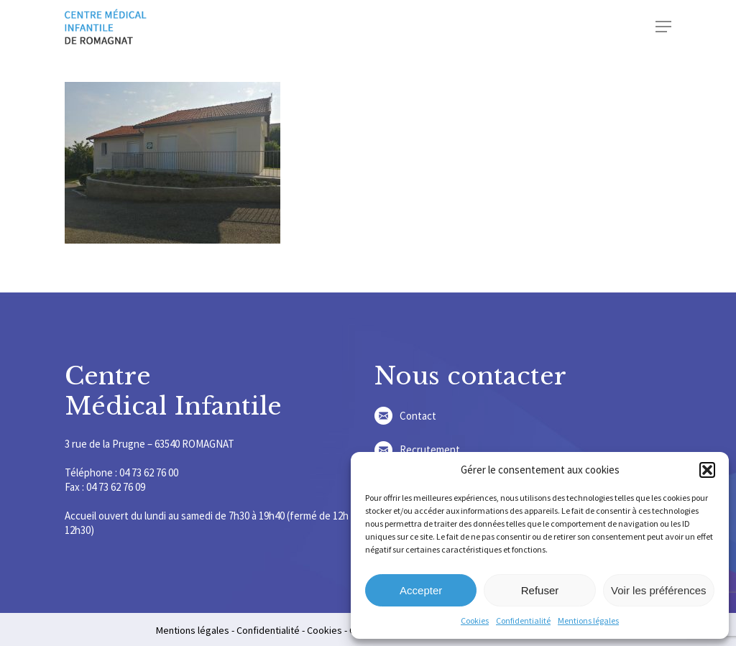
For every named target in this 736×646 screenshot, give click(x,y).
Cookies (475, 620)
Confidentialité (523, 620)
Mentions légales (588, 620)
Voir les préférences (659, 590)
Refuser (540, 590)
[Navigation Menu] (663, 26)
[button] (707, 470)
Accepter (421, 590)
